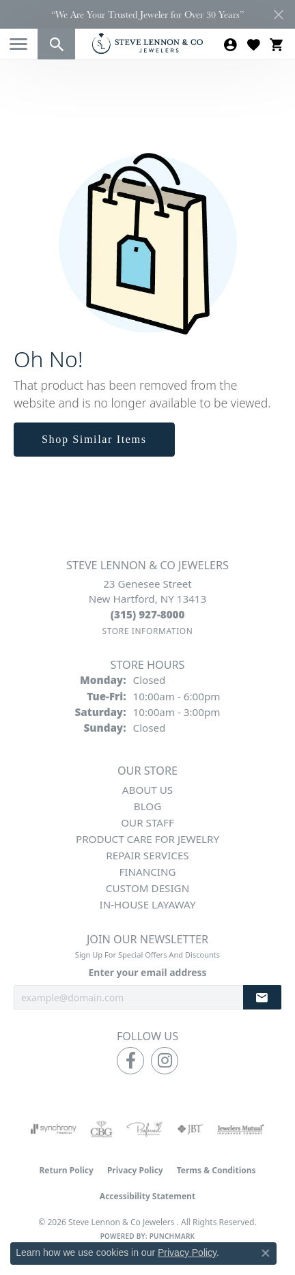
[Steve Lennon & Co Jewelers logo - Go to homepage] (147, 43)
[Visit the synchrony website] (53, 1129)
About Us (147, 790)
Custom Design (147, 888)
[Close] (278, 14)
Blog (147, 806)
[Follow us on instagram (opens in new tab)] (164, 1060)
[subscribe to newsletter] (262, 997)
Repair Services (147, 855)
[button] (56, 44)
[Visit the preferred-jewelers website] (144, 1129)
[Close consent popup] (266, 1253)
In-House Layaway (148, 904)
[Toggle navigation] (18, 44)
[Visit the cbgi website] (101, 1129)
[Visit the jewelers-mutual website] (240, 1129)
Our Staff (147, 822)
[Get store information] (147, 631)
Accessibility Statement (147, 1196)
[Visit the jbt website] (190, 1129)
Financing (147, 871)
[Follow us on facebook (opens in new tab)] (130, 1060)
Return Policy (66, 1170)
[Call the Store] (148, 614)
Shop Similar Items (94, 439)
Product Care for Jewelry (147, 839)
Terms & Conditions (216, 1170)
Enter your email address (148, 972)
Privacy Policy (135, 1170)
